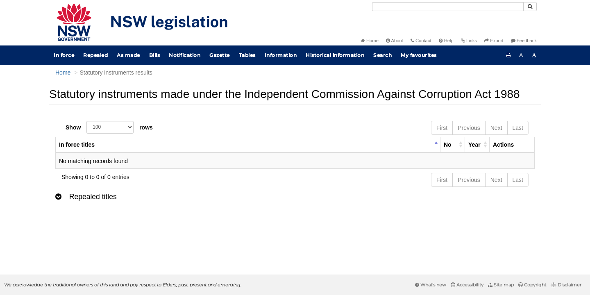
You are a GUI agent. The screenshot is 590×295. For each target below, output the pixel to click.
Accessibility (467, 285)
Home (370, 40)
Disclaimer (566, 285)
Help (446, 40)
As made (128, 55)
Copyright (532, 285)
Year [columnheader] (474, 144)
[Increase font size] (534, 55)
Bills (154, 55)
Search (382, 55)
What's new (430, 285)
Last (518, 128)
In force (64, 55)
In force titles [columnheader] (77, 144)
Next (496, 128)
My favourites (419, 55)
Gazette (219, 55)
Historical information (335, 55)
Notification (184, 55)
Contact (421, 40)
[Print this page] (508, 55)
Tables (247, 55)
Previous (469, 128)
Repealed (95, 55)
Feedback (524, 40)
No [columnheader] (448, 144)
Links (469, 40)
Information (281, 55)
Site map (501, 285)
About (394, 40)
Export (493, 40)
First (441, 128)
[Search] (448, 6)
